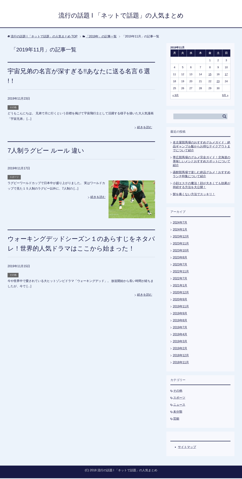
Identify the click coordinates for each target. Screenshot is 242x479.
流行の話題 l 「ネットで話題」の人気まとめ (121, 16)
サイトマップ (187, 447)
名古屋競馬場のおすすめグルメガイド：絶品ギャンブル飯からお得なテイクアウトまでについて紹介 (201, 147)
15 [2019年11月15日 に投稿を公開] (210, 75)
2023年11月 (181, 244)
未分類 (177, 412)
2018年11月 (181, 363)
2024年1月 (180, 230)
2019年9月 (180, 314)
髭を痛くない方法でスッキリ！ (194, 195)
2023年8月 (180, 258)
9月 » (225, 96)
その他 (13, 108)
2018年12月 (181, 356)
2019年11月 (181, 307)
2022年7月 (180, 279)
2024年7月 (180, 223)
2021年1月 (180, 286)
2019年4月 (180, 335)
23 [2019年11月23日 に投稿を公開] (218, 82)
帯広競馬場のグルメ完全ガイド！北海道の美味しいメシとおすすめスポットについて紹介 (201, 162)
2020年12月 (181, 293)
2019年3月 (180, 342)
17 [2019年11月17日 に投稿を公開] (226, 75)
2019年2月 (180, 349)
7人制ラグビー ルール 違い (47, 151)
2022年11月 (181, 272)
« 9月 (175, 96)
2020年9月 (180, 300)
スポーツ (14, 177)
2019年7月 (180, 328)
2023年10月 (181, 251)
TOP (44, 37)
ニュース (179, 405)
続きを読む (144, 128)
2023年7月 (180, 265)
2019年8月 (180, 321)
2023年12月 (181, 237)
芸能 (176, 419)
